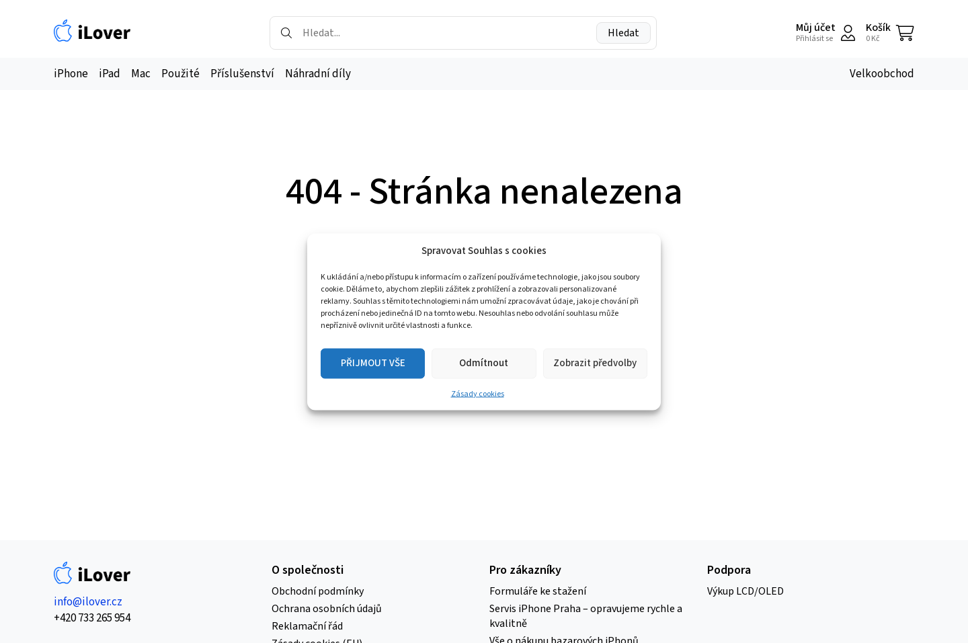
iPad (109, 74)
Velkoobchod (882, 74)
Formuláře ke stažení (537, 591)
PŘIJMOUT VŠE (373, 363)
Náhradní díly (318, 74)
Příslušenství (242, 74)
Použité (180, 74)
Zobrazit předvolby (595, 363)
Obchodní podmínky (318, 591)
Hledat (623, 33)
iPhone (71, 74)
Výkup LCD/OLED (745, 591)
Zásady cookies (477, 393)
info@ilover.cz (88, 602)
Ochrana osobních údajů (327, 608)
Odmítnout (483, 363)
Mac (141, 74)
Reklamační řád (307, 626)
